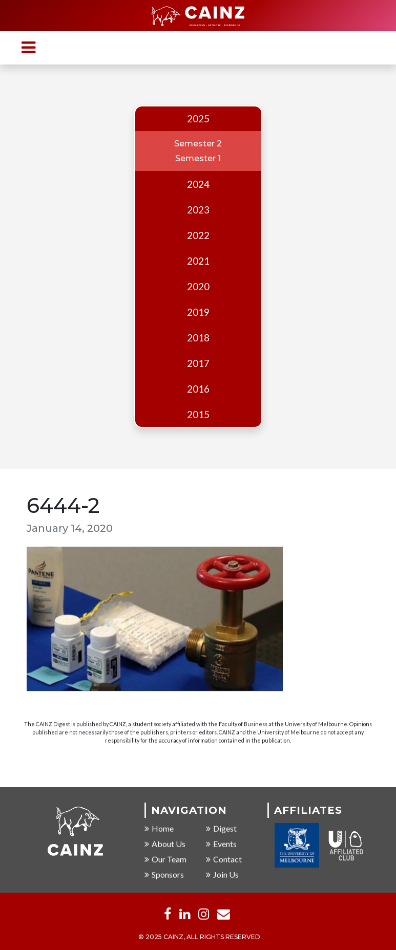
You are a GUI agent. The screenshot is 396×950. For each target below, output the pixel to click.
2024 (198, 184)
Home (159, 829)
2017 (198, 363)
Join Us (222, 875)
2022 (198, 235)
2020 (198, 286)
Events (221, 844)
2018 (198, 337)
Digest (221, 829)
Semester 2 (198, 143)
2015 (198, 414)
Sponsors (164, 875)
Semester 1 (198, 158)
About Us (164, 844)
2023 (198, 209)
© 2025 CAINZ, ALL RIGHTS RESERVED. (200, 937)
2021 (198, 261)
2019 (198, 312)
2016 (198, 389)
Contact (224, 860)
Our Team (165, 860)
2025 (198, 118)
